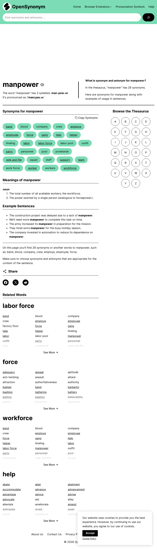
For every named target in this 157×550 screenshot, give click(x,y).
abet (38, 484)
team (81, 159)
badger (7, 387)
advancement (76, 489)
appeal (39, 372)
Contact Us (54, 534)
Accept (90, 535)
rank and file (14, 159)
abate (6, 484)
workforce (69, 168)
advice (39, 494)
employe (75, 126)
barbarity (73, 387)
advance (40, 489)
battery (72, 392)
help (58, 135)
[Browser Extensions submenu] (98, 6)
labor (26, 143)
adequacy (9, 372)
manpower (74, 336)
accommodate (12, 489)
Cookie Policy (89, 541)
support (65, 159)
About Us (37, 534)
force (30, 135)
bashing (7, 392)
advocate (8, 499)
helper (73, 135)
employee (12, 135)
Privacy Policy (74, 534)
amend (72, 504)
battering (41, 392)
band (9, 126)
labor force (45, 143)
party (9, 151)
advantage (9, 494)
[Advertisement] (78, 51)
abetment (74, 484)
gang (44, 135)
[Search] (148, 17)
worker (32, 168)
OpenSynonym (28, 6)
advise (72, 494)
